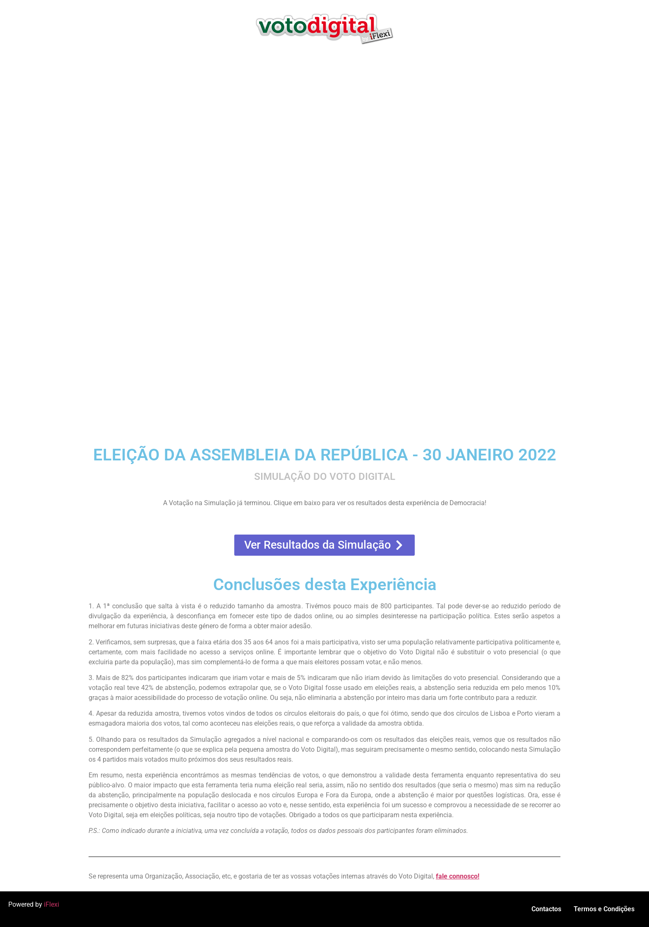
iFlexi (51, 904)
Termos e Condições (604, 909)
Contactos (546, 909)
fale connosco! (457, 876)
